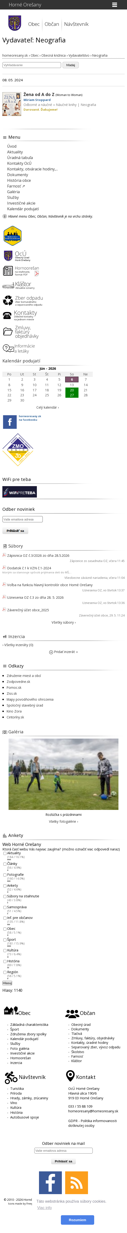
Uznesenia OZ (92, 590)
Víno (13, 1103)
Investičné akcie (21, 203)
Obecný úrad (81, 1024)
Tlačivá (76, 1033)
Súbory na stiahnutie (23, 896)
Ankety (12, 885)
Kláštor (76, 1061)
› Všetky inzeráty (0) (17, 645)
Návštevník (76, 24)
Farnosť (77, 1056)
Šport (11, 939)
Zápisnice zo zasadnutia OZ (88, 561)
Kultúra (12, 950)
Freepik (30, 1203)
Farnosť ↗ (16, 186)
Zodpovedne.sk (18, 681)
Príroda (16, 1093)
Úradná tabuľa (20, 157)
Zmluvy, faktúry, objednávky (92, 1038)
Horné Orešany (25, 4)
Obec (34, 24)
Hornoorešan (20, 1058)
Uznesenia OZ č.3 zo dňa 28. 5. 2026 (35, 597)
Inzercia (16, 636)
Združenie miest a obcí (24, 675)
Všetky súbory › (64, 622)
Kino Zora (14, 711)
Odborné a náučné (38, 104)
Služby (13, 197)
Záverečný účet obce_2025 (28, 610)
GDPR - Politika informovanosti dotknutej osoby (92, 1123)
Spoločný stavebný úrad (25, 705)
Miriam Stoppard (37, 100)
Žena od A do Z (39, 94)
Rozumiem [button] (77, 1220)
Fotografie (15, 874)
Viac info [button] (44, 1208)
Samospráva (17, 907)
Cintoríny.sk (15, 717)
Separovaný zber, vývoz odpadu (95, 1047)
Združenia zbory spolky (28, 1034)
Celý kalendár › (47, 407)
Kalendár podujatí (23, 208)
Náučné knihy (66, 104)
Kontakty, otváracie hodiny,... (32, 169)
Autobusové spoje (24, 1117)
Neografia (88, 104)
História (13, 961)
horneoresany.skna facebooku (30, 417)
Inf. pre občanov (20, 918)
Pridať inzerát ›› (63, 651)
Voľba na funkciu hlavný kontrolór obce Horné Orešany (50, 585)
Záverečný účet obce (93, 615)
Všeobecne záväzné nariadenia (85, 578)
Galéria (13, 191)
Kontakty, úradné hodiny (89, 1042)
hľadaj (70, 65)
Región (12, 972)
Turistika (17, 1088)
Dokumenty (17, 174)
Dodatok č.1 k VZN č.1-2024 (29, 568)
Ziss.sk (12, 693)
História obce (19, 180)
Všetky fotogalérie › (63, 821)
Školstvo (77, 1052)
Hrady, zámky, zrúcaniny (29, 1098)
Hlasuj (7, 983)
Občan (52, 24)
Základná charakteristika (29, 1024)
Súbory (15, 546)
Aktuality (15, 152)
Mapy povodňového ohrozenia (30, 699)
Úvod (11, 146)
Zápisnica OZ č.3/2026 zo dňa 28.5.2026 (38, 555)
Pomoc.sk (14, 687)
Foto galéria (19, 1048)
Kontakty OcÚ (19, 163)
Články (12, 864)
